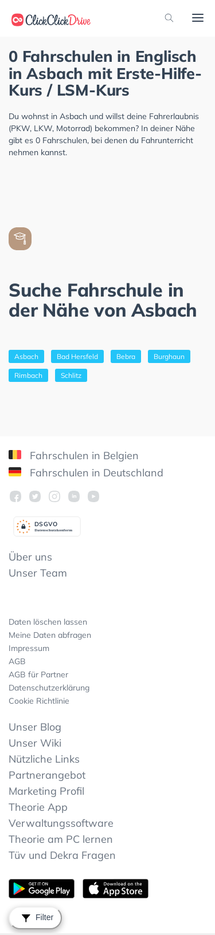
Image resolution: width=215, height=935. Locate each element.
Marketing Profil (46, 791)
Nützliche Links (44, 759)
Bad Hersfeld (77, 356)
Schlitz (71, 375)
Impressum (29, 648)
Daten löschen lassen (48, 622)
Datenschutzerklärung (49, 687)
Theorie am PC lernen (61, 839)
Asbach (26, 356)
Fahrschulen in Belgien (74, 455)
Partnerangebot (47, 775)
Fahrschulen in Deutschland (86, 472)
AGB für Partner (38, 674)
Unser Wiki (35, 742)
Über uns (30, 556)
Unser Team (38, 572)
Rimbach (28, 375)
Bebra (125, 356)
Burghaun (169, 356)
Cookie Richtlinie (39, 701)
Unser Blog (35, 726)
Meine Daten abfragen (50, 635)
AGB (17, 661)
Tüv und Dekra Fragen (62, 855)
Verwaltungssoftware (61, 823)
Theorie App (38, 807)
